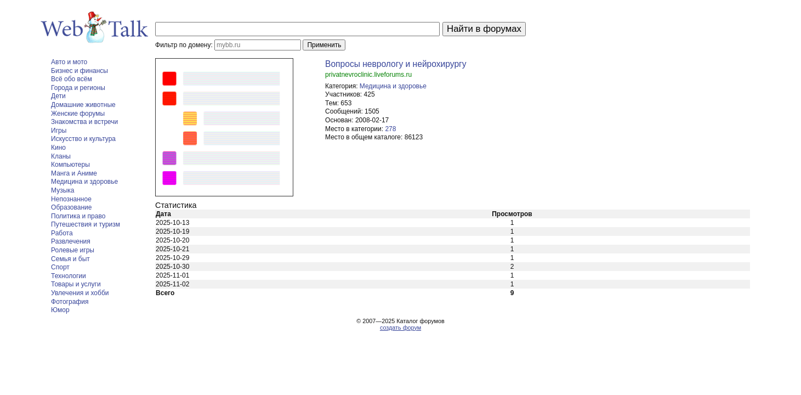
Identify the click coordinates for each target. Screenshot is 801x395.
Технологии (68, 276)
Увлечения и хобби (80, 293)
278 (390, 129)
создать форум (400, 327)
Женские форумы (78, 113)
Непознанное (71, 199)
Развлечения (70, 241)
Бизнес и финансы (79, 71)
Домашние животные (83, 105)
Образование (71, 207)
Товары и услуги (76, 284)
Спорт (60, 267)
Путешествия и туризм (85, 224)
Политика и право (78, 216)
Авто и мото (69, 62)
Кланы (61, 156)
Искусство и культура (83, 139)
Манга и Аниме (74, 173)
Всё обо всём (71, 79)
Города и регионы (78, 88)
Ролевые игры (72, 250)
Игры (58, 130)
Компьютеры (70, 164)
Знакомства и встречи (84, 122)
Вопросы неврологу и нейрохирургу (396, 64)
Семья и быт (70, 259)
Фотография (69, 302)
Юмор (60, 310)
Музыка (62, 190)
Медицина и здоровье (84, 181)
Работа (62, 233)
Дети (58, 96)
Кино (58, 147)
